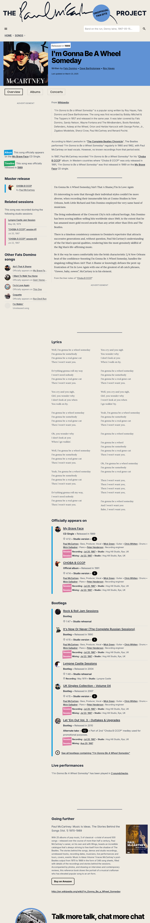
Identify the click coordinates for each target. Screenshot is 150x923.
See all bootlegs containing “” (95, 753)
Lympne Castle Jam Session (21, 220)
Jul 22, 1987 (86, 555)
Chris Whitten (131, 544)
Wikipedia (63, 102)
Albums (35, 92)
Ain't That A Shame (22, 266)
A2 (84, 730)
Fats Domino (70, 68)
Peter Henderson (95, 547)
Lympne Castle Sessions (80, 663)
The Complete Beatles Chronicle (105, 141)
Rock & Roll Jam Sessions (80, 611)
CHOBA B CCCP (24, 186)
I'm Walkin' (18, 304)
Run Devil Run (39, 299)
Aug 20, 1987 (87, 743)
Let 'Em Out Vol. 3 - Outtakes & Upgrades (91, 720)
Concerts (56, 92)
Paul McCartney (27, 190)
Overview (13, 92)
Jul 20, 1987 (89, 551)
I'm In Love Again (21, 285)
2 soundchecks (119, 773)
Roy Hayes (109, 68)
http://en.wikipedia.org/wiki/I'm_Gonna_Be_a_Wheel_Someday (86, 891)
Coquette (17, 294)
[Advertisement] (26, 125)
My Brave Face (20, 156)
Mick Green (109, 544)
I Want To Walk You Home (25, 276)
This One (37, 289)
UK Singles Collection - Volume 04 (87, 685)
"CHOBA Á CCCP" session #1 (22, 229)
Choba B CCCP (84, 278)
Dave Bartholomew (90, 68)
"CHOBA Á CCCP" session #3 (22, 239)
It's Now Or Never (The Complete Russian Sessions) (99, 629)
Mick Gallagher (70, 547)
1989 (20, 167)
